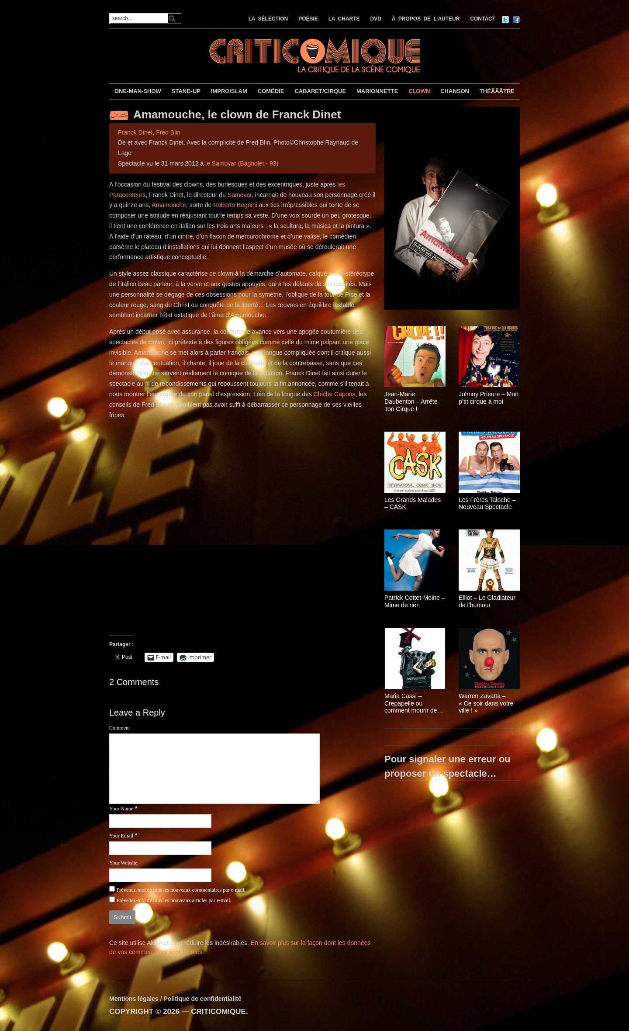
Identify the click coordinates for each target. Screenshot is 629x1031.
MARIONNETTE (377, 91)
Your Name (121, 809)
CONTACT (482, 19)
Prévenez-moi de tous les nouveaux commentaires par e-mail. (181, 890)
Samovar (240, 194)
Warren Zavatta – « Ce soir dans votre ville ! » (486, 703)
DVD (375, 19)
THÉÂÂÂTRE (497, 91)
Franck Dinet (135, 132)
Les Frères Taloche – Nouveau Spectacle (487, 503)
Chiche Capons (335, 394)
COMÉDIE (271, 91)
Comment (119, 728)
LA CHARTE (344, 19)
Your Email (121, 836)
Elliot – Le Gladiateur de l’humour (487, 601)
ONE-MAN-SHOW (137, 91)
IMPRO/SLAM (229, 91)
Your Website (123, 863)
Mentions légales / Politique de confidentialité (175, 998)
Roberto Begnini (235, 204)
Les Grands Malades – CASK (412, 503)
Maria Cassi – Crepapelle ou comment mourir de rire (410, 703)
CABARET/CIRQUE (320, 91)
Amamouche (169, 204)
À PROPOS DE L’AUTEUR (426, 19)
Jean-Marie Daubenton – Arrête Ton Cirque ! (410, 401)
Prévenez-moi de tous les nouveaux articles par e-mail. (174, 900)
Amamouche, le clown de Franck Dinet (237, 114)
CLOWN (419, 91)
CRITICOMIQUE (218, 1011)
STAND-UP (186, 91)
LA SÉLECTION (268, 19)
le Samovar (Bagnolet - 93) (241, 163)
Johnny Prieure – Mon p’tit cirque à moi (488, 398)
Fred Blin (168, 132)
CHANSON (454, 91)
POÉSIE (308, 19)
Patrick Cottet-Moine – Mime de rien (414, 601)
